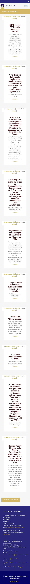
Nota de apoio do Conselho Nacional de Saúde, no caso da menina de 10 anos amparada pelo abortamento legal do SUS (15, 83)
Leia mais (15, 56)
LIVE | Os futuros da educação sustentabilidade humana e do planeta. (15, 287)
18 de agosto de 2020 (9, 109)
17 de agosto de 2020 (9, 222)
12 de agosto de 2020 (9, 274)
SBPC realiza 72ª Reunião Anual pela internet (15, 28)
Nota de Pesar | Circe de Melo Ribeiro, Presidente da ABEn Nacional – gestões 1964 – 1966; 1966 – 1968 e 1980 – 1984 (15, 454)
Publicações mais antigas (10, 499)
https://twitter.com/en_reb (15, 567)
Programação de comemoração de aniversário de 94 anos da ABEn (15, 235)
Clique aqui (6, 534)
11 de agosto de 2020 (9, 308)
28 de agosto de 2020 (9, 16)
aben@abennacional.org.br (16, 527)
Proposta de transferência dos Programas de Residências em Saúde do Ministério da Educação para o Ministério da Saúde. (15, 125)
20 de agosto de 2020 (9, 66)
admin (18, 16)
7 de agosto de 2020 (9, 346)
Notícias (14, 18)
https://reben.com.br (12, 551)
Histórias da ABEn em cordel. (15, 318)
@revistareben (14, 559)
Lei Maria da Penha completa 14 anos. (15, 357)
